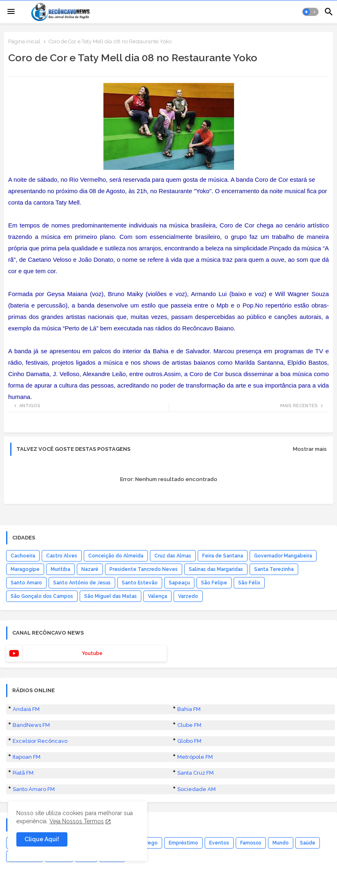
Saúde (307, 843)
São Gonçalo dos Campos (42, 596)
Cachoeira (23, 556)
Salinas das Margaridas (216, 569)
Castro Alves (61, 556)
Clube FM (189, 725)
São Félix (249, 583)
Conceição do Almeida (115, 556)
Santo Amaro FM (34, 789)
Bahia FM (189, 709)
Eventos (219, 843)
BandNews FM (31, 725)
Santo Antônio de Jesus (82, 583)
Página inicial (24, 41)
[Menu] (11, 12)
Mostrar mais (310, 449)
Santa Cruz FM (195, 773)
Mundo (280, 843)
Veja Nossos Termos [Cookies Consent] (76, 821)
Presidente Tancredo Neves (143, 569)
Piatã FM (23, 773)
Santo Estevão (140, 583)
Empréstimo (183, 843)
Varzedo (188, 596)
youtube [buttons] (92, 653)
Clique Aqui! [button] (42, 839)
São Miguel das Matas (110, 596)
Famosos (250, 843)
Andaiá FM (26, 709)
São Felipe (214, 583)
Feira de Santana (222, 556)
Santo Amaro (26, 583)
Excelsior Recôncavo (40, 741)
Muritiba (60, 569)
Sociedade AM (196, 789)
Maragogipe (25, 569)
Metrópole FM (195, 757)
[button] (310, 12)
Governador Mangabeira (283, 556)
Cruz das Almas (172, 556)
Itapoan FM (26, 757)
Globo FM (189, 741)
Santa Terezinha (274, 569)
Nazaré (89, 569)
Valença (157, 596)
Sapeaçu (179, 583)
